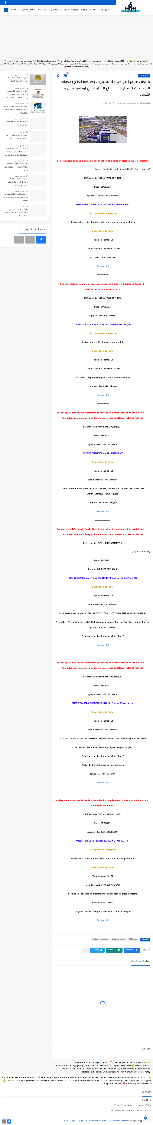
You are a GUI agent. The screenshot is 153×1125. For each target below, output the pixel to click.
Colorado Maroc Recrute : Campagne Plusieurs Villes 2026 (16, 167)
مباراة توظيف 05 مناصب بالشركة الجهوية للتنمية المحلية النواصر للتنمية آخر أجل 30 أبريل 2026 (16, 152)
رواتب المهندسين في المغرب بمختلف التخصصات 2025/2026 (15, 213)
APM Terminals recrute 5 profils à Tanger (17, 123)
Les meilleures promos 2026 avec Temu (129, 1110)
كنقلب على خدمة (118, 939)
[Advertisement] (76, 39)
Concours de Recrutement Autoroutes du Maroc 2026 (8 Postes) (16, 110)
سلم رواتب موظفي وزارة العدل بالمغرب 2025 (17, 137)
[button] (132, 950)
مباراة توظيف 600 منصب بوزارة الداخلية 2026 (17, 79)
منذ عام (22, 132)
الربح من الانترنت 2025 (48, 10)
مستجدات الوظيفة (90, 10)
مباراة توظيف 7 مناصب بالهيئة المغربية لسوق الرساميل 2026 (17, 182)
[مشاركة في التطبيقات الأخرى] (85, 950)
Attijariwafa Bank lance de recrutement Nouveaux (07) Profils (15, 197)
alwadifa (145, 1100)
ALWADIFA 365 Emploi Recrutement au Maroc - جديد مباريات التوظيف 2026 (96, 1121)
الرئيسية (105, 10)
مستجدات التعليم (11, 10)
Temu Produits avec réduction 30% (131, 1105)
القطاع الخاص (29, 10)
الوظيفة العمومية (69, 10)
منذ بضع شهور (20, 75)
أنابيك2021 (144, 76)
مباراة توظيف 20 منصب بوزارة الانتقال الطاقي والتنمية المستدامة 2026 (17, 94)
